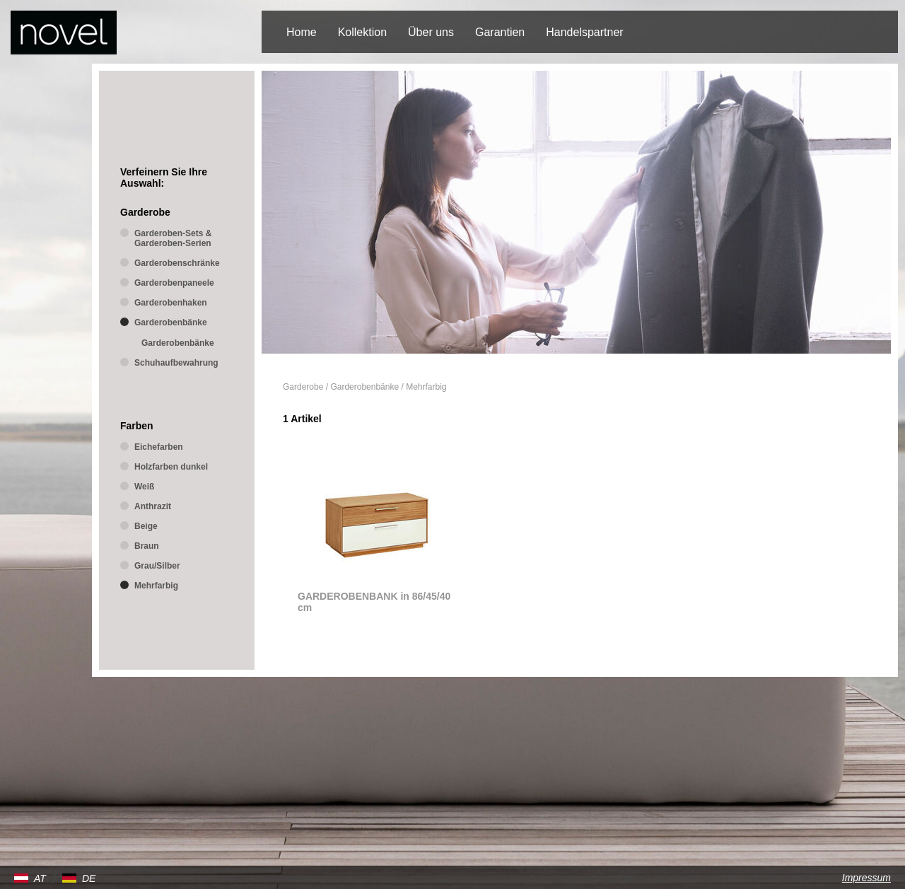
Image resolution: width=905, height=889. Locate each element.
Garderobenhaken (170, 303)
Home (301, 32)
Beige (146, 526)
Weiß (144, 487)
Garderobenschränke (177, 263)
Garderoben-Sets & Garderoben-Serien (172, 238)
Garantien (500, 32)
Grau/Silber (157, 566)
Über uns (431, 32)
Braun (146, 546)
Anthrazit (152, 506)
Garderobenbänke (364, 387)
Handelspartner (584, 32)
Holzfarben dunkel (171, 467)
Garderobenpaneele (174, 283)
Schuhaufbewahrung (176, 363)
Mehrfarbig (426, 387)
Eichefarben (158, 447)
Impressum (866, 877)
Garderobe (303, 387)
